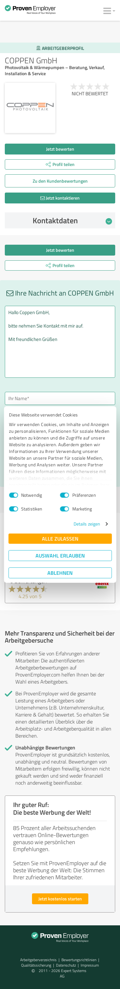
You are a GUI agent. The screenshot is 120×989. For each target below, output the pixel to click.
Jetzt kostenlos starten (60, 899)
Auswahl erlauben (60, 555)
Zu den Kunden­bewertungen (60, 181)
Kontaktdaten (72, 220)
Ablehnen (60, 572)
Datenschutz (66, 965)
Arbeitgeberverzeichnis (38, 959)
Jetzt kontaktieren (60, 198)
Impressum (90, 965)
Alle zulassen (60, 538)
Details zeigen (87, 524)
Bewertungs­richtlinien (78, 959)
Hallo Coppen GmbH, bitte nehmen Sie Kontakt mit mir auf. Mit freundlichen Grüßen (60, 342)
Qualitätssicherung (36, 965)
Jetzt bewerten (60, 149)
